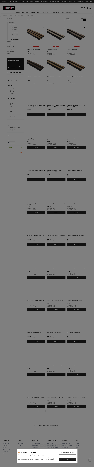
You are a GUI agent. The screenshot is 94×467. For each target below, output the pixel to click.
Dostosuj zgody (67, 455)
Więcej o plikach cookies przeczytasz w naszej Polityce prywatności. (38, 459)
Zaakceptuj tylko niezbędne (67, 452)
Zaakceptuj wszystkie (67, 459)
